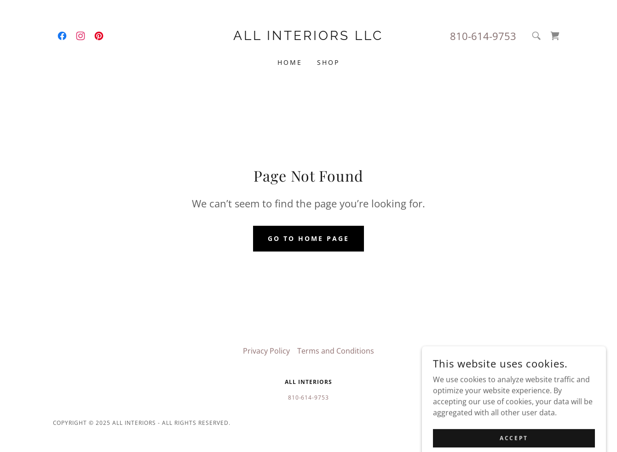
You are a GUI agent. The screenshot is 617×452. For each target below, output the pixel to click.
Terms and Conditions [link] (335, 351)
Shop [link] (328, 62)
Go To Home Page (308, 238)
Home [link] (289, 62)
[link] (62, 36)
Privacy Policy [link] (266, 351)
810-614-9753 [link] (483, 36)
